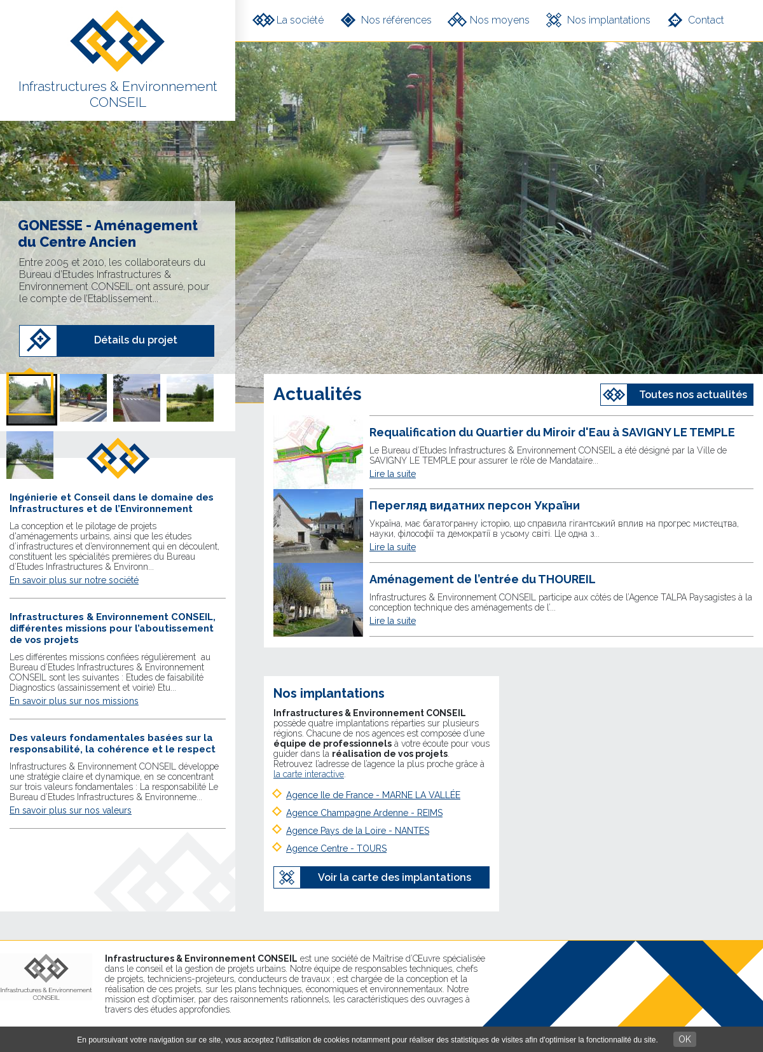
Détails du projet (135, 340)
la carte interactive (308, 774)
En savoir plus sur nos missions (74, 701)
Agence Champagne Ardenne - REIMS (364, 813)
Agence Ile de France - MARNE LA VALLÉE (373, 795)
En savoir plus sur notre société (74, 580)
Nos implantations (608, 20)
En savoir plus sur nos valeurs (71, 810)
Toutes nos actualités (693, 395)
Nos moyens (500, 20)
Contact (706, 20)
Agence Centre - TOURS (336, 848)
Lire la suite (392, 474)
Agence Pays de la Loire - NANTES (357, 831)
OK (684, 1039)
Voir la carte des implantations (394, 877)
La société (300, 20)
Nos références (396, 20)
